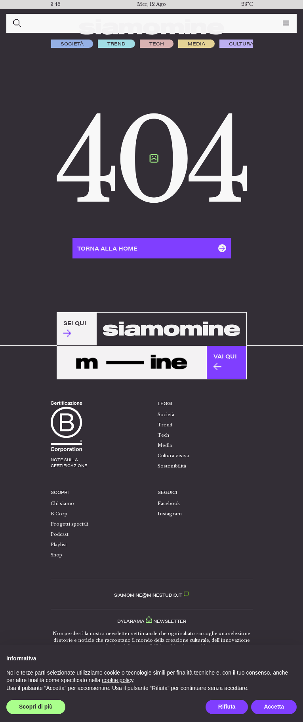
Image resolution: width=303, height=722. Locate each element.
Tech (156, 43)
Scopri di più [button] (36, 706)
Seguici (167, 492)
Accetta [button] (274, 706)
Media (196, 43)
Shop (56, 555)
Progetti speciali (69, 524)
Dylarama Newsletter (151, 619)
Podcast (60, 534)
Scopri (60, 492)
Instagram (170, 514)
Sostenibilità (172, 466)
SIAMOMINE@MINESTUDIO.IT (151, 595)
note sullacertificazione (69, 462)
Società (72, 43)
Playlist (59, 544)
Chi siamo (62, 503)
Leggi (165, 403)
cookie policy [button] (117, 680)
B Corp (59, 514)
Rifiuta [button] (227, 706)
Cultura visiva (250, 43)
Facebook (169, 503)
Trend (116, 43)
